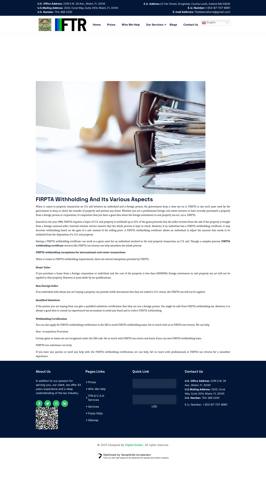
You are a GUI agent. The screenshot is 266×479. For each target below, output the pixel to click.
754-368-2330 (54, 12)
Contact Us (190, 24)
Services (93, 425)
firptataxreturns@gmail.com (212, 12)
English (209, 23)
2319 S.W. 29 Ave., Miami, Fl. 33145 (84, 3)
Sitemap (93, 439)
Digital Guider (134, 463)
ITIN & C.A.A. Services (96, 416)
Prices (111, 24)
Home (97, 24)
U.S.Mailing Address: (50, 7)
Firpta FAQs (95, 432)
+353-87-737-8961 (209, 7)
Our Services (154, 24)
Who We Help (131, 24)
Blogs (173, 24)
